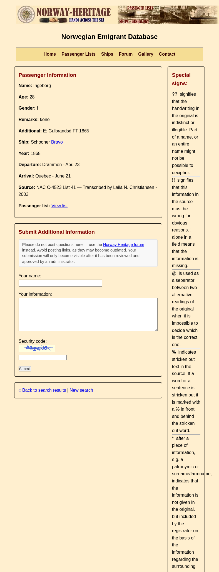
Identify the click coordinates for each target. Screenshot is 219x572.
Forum (126, 54)
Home (50, 54)
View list (59, 205)
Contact (167, 54)
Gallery (145, 54)
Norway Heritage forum (123, 244)
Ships (107, 54)
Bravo (57, 142)
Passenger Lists (78, 54)
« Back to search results (42, 390)
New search (81, 390)
